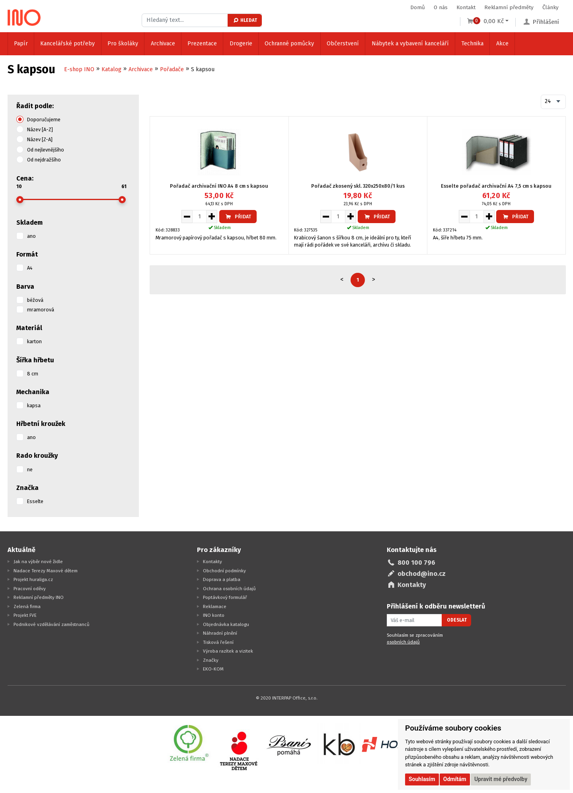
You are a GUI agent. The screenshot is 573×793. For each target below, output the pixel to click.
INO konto (213, 615)
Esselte (35, 501)
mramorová (40, 310)
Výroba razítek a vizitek (228, 651)
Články (550, 7)
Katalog (111, 69)
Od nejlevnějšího (45, 150)
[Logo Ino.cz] (24, 17)
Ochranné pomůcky (289, 43)
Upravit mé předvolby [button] (500, 779)
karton (34, 341)
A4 (30, 268)
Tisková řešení (218, 642)
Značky (210, 660)
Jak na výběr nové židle (38, 561)
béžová (35, 300)
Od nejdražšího (44, 160)
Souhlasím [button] (422, 779)
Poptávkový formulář (225, 597)
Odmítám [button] (454, 779)
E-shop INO (79, 69)
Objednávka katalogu (226, 624)
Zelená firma (27, 606)
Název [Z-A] (40, 139)
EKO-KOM (213, 669)
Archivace (163, 43)
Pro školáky (122, 43)
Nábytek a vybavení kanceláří (410, 43)
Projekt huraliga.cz (33, 579)
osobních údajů (403, 642)
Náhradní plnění (220, 633)
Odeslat (457, 620)
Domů (417, 7)
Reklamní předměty (509, 7)
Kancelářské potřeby (67, 43)
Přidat (238, 217)
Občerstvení (343, 43)
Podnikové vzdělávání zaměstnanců (52, 624)
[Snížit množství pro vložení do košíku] (186, 216)
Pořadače (172, 69)
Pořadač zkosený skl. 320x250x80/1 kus (358, 186)
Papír (21, 43)
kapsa (34, 405)
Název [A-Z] (40, 129)
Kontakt (466, 7)
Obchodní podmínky (224, 570)
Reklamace (214, 606)
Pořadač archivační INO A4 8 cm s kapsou (219, 186)
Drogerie (241, 43)
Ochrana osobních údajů (229, 588)
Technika (472, 43)
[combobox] (553, 102)
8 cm (32, 374)
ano (31, 236)
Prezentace (202, 43)
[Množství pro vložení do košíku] (199, 216)
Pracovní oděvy (30, 588)
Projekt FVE (25, 615)
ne (30, 469)
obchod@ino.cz (422, 573)
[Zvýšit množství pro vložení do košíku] (212, 216)
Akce (502, 43)
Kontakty (212, 561)
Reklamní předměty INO (39, 597)
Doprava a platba (221, 579)
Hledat (245, 20)
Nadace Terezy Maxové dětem (46, 570)
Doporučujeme (43, 119)
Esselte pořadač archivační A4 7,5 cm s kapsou (496, 186)
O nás (441, 7)
